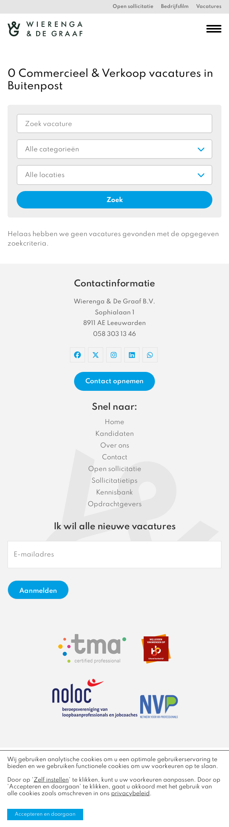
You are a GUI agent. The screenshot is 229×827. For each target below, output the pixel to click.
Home (114, 422)
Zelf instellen (51, 780)
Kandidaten (114, 434)
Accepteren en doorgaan (45, 814)
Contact (114, 457)
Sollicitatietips (114, 480)
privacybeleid (130, 794)
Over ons (114, 445)
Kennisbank (114, 492)
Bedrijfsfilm (175, 6)
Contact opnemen (114, 381)
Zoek (115, 200)
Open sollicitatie (133, 6)
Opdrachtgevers (115, 504)
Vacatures (208, 6)
